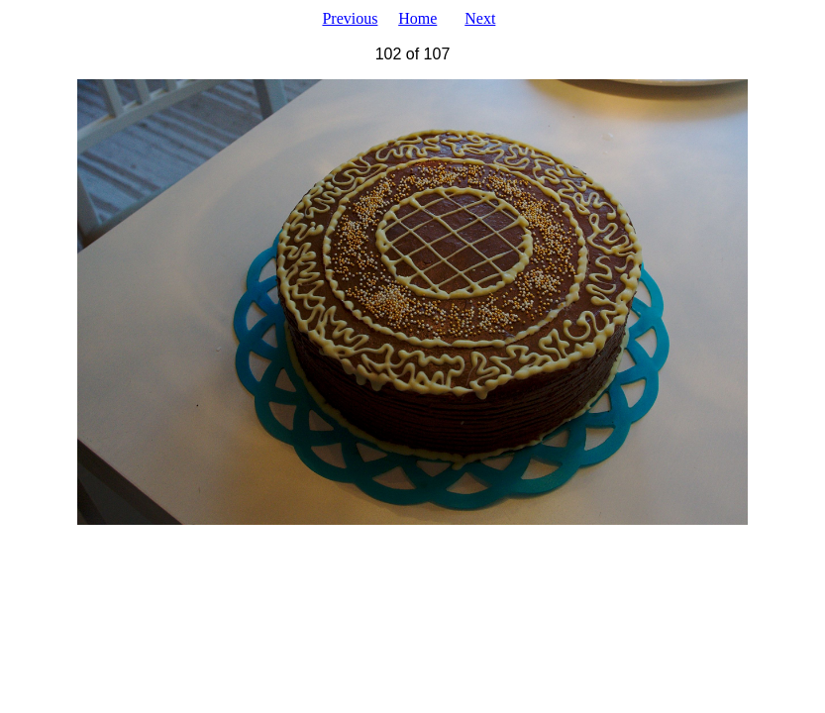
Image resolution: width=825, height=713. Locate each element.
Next (479, 18)
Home (417, 18)
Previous (349, 18)
